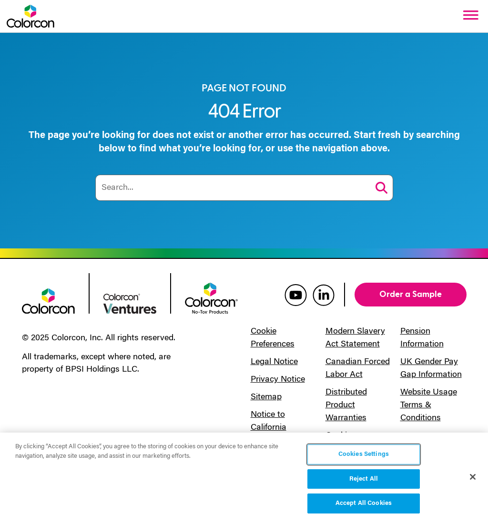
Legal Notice (274, 362)
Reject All (363, 479)
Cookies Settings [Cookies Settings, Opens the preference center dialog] (363, 454)
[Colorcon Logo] (30, 16)
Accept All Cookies (364, 503)
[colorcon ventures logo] (129, 302)
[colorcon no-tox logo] (211, 297)
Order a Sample (410, 294)
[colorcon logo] (48, 300)
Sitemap (266, 397)
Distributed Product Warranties (346, 405)
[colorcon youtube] (295, 294)
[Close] (472, 476)
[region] (244, 478)
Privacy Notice (278, 379)
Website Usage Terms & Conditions (428, 405)
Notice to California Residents (269, 428)
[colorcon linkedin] (324, 294)
